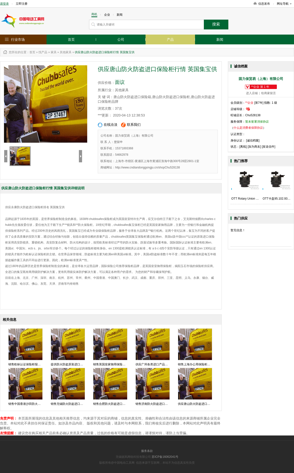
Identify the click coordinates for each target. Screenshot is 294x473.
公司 (120, 39)
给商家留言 (268, 93)
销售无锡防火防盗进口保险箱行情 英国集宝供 (80, 404)
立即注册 (21, 3)
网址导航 (284, 3)
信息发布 (264, 3)
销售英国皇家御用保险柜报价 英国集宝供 (120, 364)
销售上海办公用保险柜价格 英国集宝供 (203, 364)
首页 (71, 39)
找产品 (42, 52)
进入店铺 (252, 93)
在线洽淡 (107, 125)
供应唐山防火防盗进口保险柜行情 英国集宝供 (207, 404)
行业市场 (18, 39)
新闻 (219, 39)
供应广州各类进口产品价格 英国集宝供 (160, 364)
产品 (170, 39)
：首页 (30, 52)
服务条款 (147, 451)
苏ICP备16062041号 (165, 457)
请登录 (4, 3)
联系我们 (131, 125)
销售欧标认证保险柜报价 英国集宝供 (32, 364)
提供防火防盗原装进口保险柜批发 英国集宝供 (80, 364)
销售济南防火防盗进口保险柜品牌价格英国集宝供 (167, 404)
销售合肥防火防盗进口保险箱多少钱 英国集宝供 (124, 404)
